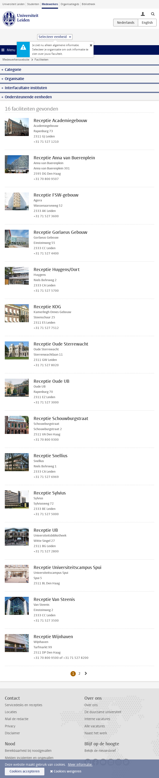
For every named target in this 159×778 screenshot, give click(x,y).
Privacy (10, 726)
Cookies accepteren (25, 771)
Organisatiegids (70, 4)
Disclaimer (12, 733)
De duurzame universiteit (102, 712)
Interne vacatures (97, 719)
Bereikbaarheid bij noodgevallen (28, 750)
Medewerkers (50, 4)
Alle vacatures (94, 726)
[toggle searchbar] (153, 14)
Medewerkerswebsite (15, 60)
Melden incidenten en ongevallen (29, 758)
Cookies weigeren (67, 771)
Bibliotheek (88, 4)
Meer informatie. (80, 764)
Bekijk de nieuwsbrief (100, 750)
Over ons (91, 705)
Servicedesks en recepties (23, 705)
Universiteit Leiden (13, 4)
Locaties (11, 712)
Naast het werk (95, 733)
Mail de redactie (16, 719)
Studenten (33, 4)
